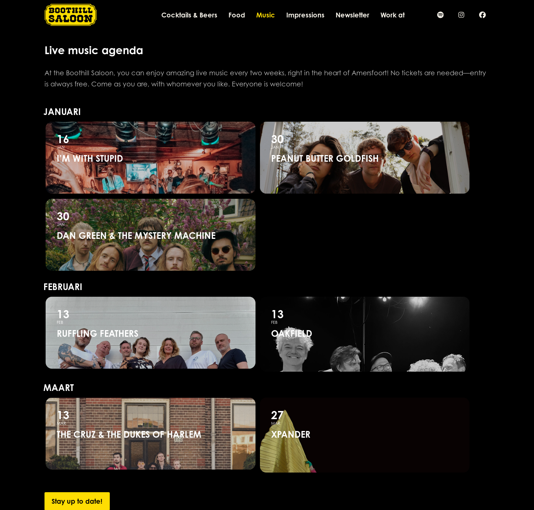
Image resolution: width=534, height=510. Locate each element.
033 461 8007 (175, 479)
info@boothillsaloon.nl (188, 486)
